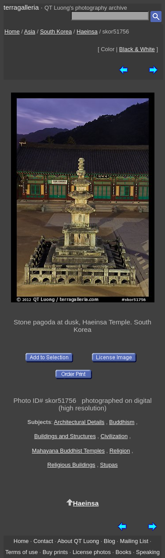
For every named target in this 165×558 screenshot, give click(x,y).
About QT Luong (78, 541)
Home (12, 31)
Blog (109, 541)
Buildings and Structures (65, 436)
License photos (92, 552)
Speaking (148, 552)
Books (123, 552)
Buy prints (55, 552)
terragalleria (21, 7)
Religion (120, 450)
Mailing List (134, 541)
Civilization (114, 436)
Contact (43, 541)
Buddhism (121, 422)
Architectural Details (79, 422)
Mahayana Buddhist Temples (68, 450)
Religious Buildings (71, 464)
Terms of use (21, 552)
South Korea (56, 31)
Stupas (108, 464)
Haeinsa (87, 31)
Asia (29, 31)
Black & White (137, 49)
